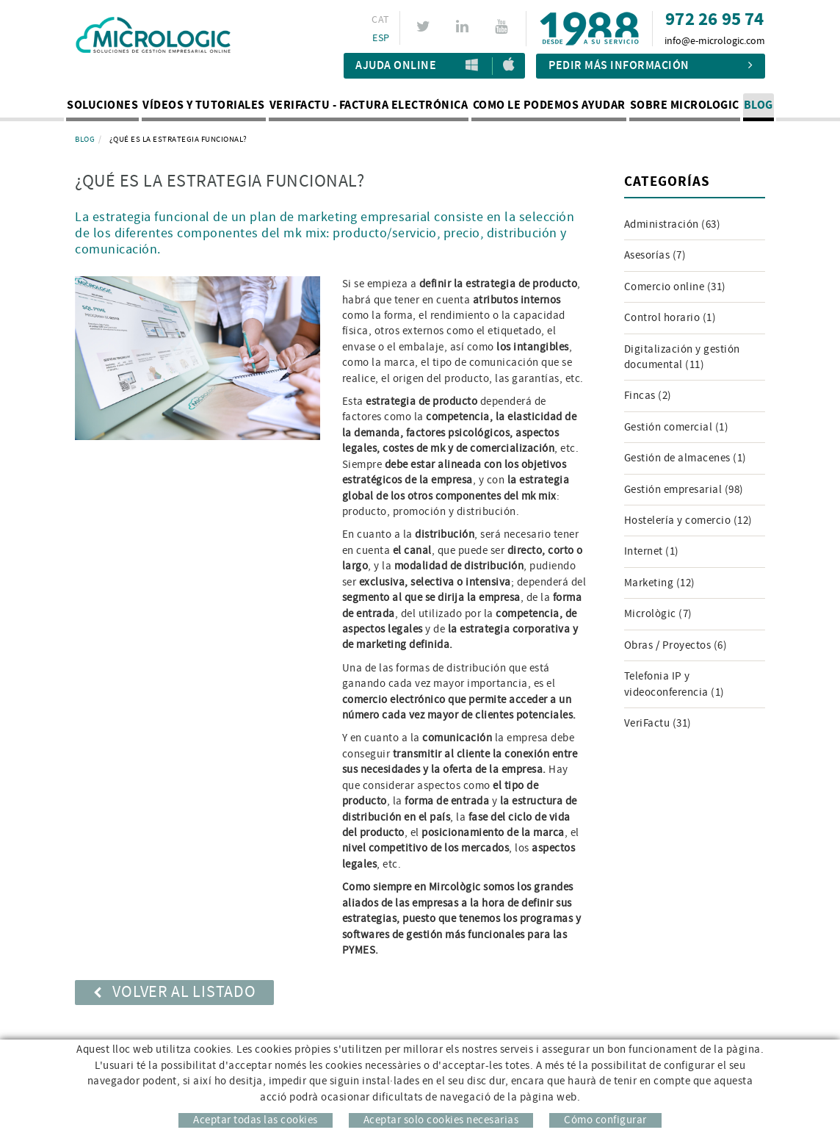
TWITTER (425, 26)
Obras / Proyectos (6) (676, 645)
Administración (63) (672, 224)
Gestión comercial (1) (676, 427)
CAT (380, 19)
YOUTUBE (503, 26)
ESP (380, 38)
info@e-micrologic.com (715, 41)
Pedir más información (650, 65)
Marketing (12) (659, 583)
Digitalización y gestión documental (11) (682, 357)
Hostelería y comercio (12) (688, 520)
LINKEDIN (464, 26)
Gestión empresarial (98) (684, 490)
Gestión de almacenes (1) (685, 458)
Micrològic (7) (658, 614)
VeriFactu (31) (658, 723)
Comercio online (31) (675, 287)
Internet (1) (651, 551)
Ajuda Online (395, 65)
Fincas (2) (648, 396)
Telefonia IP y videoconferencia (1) (674, 684)
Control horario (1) (670, 318)
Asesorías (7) (655, 255)
